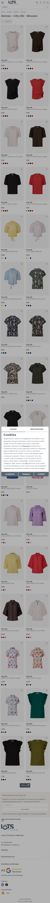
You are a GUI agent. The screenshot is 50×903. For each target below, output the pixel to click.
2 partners (26, 446)
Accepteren (9, 474)
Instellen (41, 474)
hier (26, 463)
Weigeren (26, 474)
